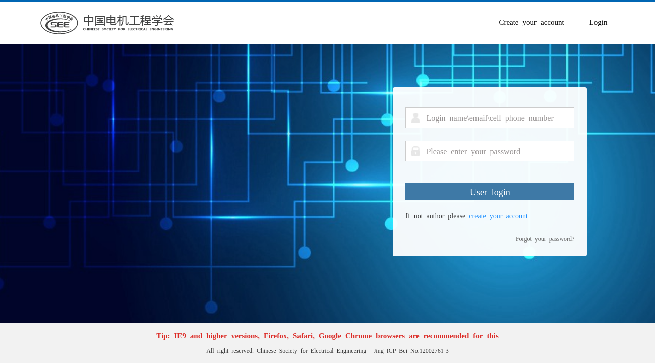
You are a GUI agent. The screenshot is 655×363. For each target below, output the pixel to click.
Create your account (531, 21)
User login (490, 191)
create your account (498, 215)
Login (598, 21)
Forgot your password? (545, 238)
